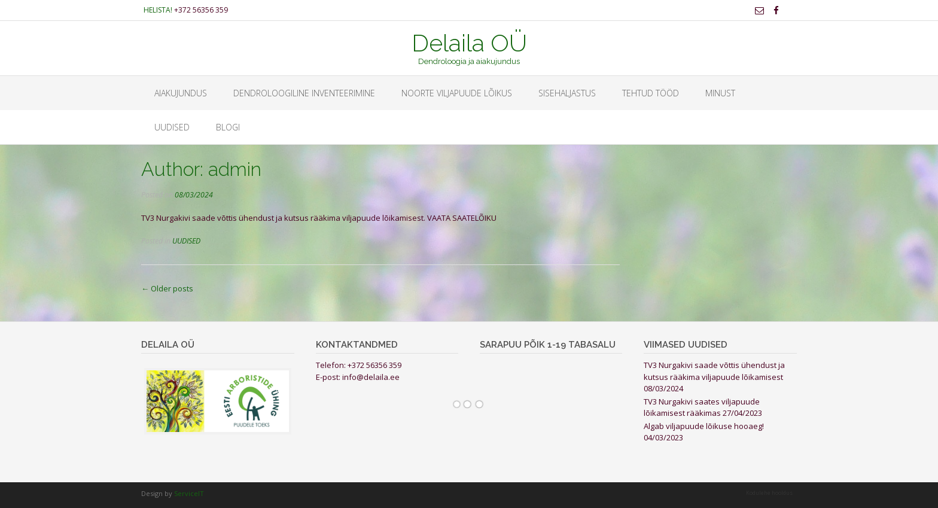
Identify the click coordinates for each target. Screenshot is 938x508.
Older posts (167, 288)
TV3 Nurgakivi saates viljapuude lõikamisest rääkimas (702, 407)
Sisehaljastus (567, 93)
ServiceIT (189, 493)
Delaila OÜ (469, 42)
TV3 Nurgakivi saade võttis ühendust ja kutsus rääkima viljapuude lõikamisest (714, 371)
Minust (720, 93)
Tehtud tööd (650, 93)
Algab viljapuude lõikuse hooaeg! (704, 426)
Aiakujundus (180, 93)
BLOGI (228, 127)
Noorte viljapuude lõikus (456, 93)
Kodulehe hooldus (769, 493)
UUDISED (172, 127)
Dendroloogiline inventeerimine (304, 93)
